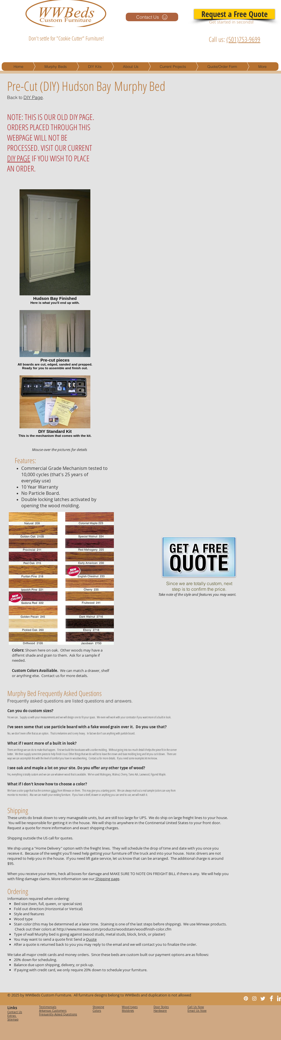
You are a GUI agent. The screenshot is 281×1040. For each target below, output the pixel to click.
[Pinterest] (246, 998)
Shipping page (107, 878)
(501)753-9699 (243, 39)
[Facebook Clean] (271, 998)
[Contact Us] (152, 17)
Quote (91, 939)
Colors (97, 1011)
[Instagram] (254, 998)
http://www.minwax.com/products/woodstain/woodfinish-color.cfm (114, 929)
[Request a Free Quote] (234, 14)
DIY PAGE (18, 158)
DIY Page (33, 97)
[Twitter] (263, 998)
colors (54, 790)
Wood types (130, 1007)
